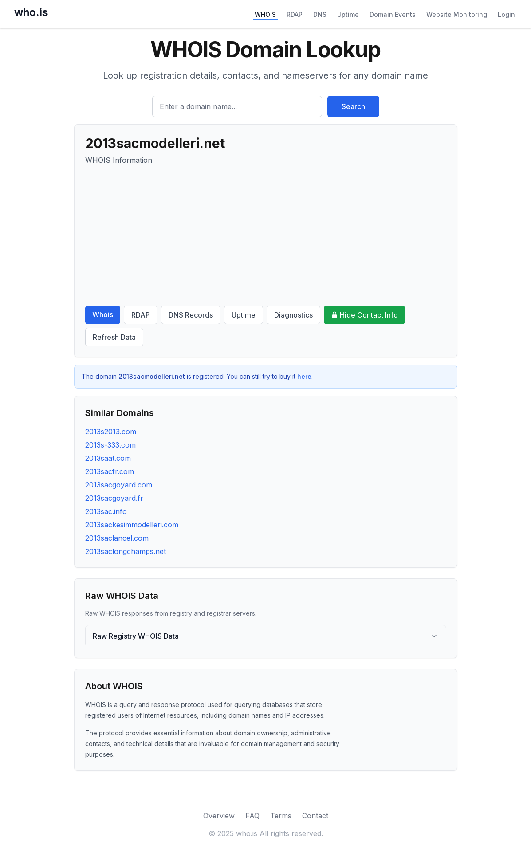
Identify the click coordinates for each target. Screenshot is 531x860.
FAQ (252, 815)
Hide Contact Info (364, 314)
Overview (219, 815)
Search (353, 106)
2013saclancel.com (117, 538)
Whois (102, 314)
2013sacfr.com (109, 471)
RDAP (295, 14)
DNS (319, 14)
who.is (31, 12)
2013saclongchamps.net (125, 551)
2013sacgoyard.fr (114, 498)
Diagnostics (293, 314)
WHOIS (265, 14)
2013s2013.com (110, 431)
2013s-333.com (110, 444)
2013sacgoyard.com (118, 484)
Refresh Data (114, 337)
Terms (280, 815)
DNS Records (191, 314)
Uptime (348, 14)
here (304, 376)
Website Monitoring (456, 14)
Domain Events (393, 14)
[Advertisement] (265, 235)
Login (506, 14)
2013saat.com (108, 458)
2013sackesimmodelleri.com (131, 524)
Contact (315, 815)
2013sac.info (106, 511)
